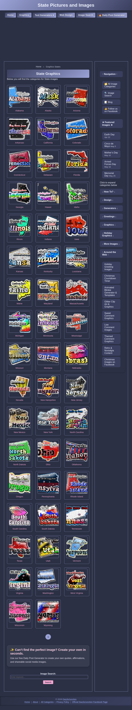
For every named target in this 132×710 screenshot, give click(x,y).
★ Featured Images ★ (108, 123)
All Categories (47, 702)
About (35, 702)
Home (10, 15)
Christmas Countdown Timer (110, 278)
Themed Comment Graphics (109, 339)
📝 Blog (108, 102)
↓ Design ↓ (107, 200)
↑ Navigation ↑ (109, 74)
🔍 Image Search (109, 94)
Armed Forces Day (110, 164)
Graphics (24, 15)
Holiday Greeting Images (108, 267)
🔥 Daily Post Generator (112, 15)
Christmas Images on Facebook (109, 362)
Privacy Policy (62, 702)
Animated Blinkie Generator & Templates (110, 291)
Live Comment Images (109, 327)
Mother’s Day (111, 153)
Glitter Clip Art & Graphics (109, 304)
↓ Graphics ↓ (109, 225)
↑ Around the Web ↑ (109, 253)
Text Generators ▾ (44, 15)
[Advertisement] (66, 40)
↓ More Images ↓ (111, 244)
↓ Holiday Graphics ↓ (108, 234)
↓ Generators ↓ (110, 208)
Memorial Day (109, 174)
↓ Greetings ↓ (109, 216)
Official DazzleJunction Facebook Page (90, 702)
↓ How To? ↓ (108, 191)
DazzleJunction (70, 699)
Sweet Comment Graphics (109, 316)
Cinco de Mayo (110, 144)
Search (48, 682)
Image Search (85, 15)
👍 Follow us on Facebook (111, 109)
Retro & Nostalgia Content (109, 350)
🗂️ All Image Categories (110, 85)
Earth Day (109, 135)
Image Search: (48, 674)
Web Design (66, 15)
